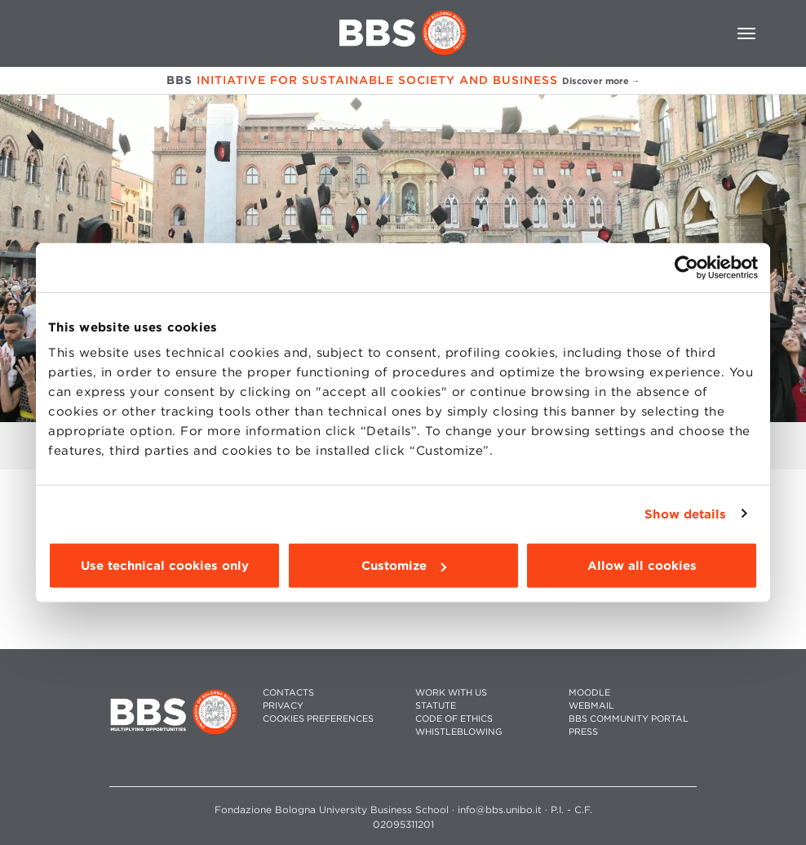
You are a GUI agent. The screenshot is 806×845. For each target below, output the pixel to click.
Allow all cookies (642, 565)
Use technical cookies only (165, 565)
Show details (685, 513)
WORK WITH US (451, 692)
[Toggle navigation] (746, 33)
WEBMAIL (591, 705)
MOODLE (589, 692)
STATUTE (435, 705)
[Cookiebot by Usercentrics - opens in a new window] (686, 267)
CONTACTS (288, 692)
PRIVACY (283, 705)
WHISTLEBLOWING (459, 731)
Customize (403, 565)
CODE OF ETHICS (454, 718)
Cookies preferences (318, 718)
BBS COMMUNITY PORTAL (629, 718)
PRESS (583, 731)
